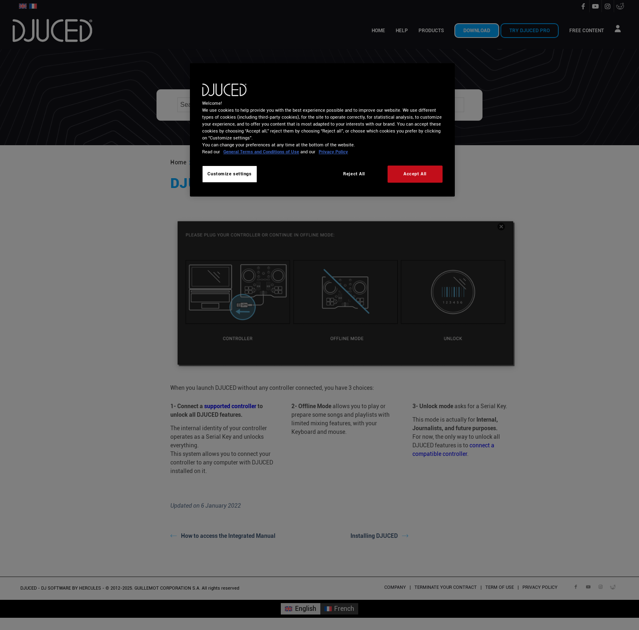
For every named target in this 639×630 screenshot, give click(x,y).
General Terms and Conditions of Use (261, 152)
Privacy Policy (333, 152)
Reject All (354, 174)
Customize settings (229, 174)
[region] (322, 130)
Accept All (415, 174)
